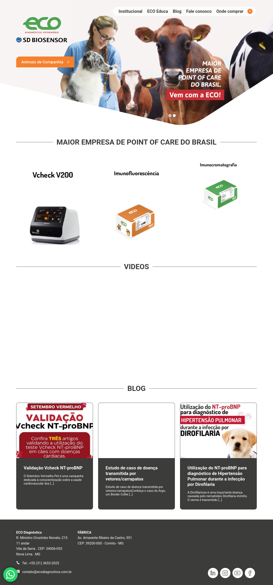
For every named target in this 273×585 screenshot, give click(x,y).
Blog (177, 11)
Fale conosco (199, 11)
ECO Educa (157, 11)
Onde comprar (229, 11)
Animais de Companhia (42, 62)
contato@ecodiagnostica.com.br (47, 572)
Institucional (130, 11)
